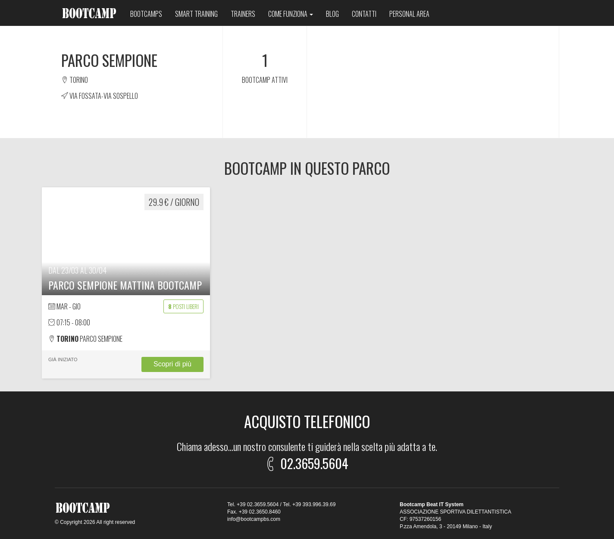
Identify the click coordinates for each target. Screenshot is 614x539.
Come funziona (290, 14)
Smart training (196, 14)
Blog (332, 14)
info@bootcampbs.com (253, 519)
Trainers (243, 14)
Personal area (409, 14)
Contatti (364, 14)
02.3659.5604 (305, 462)
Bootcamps (146, 14)
